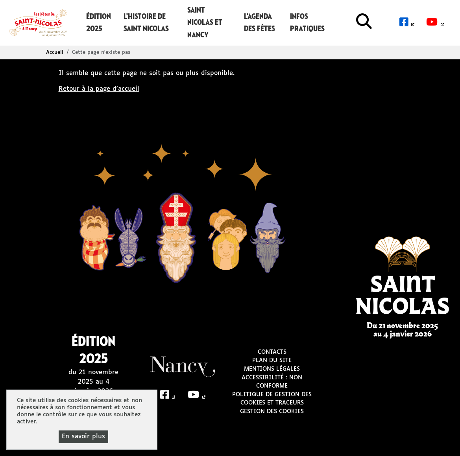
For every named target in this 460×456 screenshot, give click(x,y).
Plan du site (272, 360)
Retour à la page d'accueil (99, 89)
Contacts (272, 352)
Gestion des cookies (272, 411)
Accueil (54, 52)
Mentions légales (272, 369)
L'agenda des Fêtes (259, 23)
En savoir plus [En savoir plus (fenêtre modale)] (83, 436)
